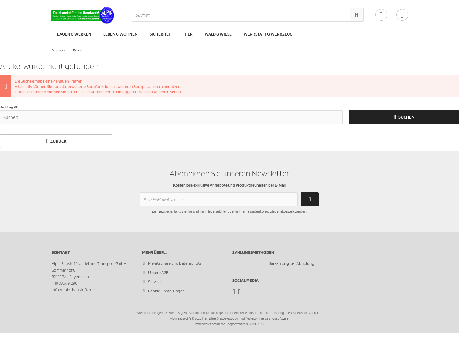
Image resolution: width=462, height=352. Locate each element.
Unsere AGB (158, 272)
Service (154, 282)
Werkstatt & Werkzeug (268, 34)
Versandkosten (194, 313)
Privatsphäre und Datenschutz (174, 263)
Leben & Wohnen (120, 34)
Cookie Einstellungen (166, 291)
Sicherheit (161, 34)
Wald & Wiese (218, 34)
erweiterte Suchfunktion (89, 86)
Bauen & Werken (74, 34)
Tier (188, 34)
